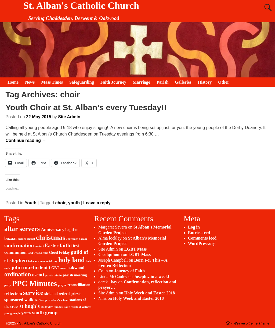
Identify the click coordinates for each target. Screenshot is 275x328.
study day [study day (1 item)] (47, 306)
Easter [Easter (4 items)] (52, 245)
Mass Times (52, 82)
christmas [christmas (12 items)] (50, 237)
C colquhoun (110, 254)
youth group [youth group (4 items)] (45, 312)
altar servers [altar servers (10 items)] (22, 228)
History (205, 82)
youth (74, 203)
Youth (31, 203)
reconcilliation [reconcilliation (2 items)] (79, 285)
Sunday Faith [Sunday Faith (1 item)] (62, 306)
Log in (194, 227)
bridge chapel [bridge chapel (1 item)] (26, 238)
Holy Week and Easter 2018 (149, 293)
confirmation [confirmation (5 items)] (19, 245)
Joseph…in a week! (151, 276)
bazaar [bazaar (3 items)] (10, 238)
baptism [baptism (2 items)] (72, 229)
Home (13, 82)
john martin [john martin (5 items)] (25, 267)
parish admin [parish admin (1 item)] (53, 275)
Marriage (141, 82)
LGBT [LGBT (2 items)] (54, 268)
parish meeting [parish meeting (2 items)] (75, 275)
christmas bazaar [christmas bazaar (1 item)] (76, 238)
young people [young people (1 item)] (12, 313)
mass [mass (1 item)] (63, 268)
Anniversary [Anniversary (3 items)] (52, 229)
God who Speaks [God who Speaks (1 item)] (38, 252)
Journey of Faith (129, 271)
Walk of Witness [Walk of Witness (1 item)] (81, 306)
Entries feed (199, 232)
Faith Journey (113, 82)
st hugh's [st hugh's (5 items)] (30, 306)
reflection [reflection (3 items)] (13, 293)
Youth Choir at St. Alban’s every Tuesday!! (86, 107)
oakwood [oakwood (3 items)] (75, 267)
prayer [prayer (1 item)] (62, 285)
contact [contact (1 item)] (39, 246)
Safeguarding (81, 82)
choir (60, 203)
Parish (162, 82)
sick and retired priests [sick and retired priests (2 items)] (62, 293)
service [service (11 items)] (33, 293)
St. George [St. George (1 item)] (40, 300)
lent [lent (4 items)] (44, 267)
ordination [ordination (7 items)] (17, 274)
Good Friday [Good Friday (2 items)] (59, 252)
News (30, 82)
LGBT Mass (135, 249)
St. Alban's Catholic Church (81, 5)
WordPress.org (201, 243)
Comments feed (202, 238)
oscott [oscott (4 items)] (38, 274)
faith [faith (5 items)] (65, 245)
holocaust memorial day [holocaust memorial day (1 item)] (42, 261)
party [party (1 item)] (7, 285)
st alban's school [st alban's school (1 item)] (58, 300)
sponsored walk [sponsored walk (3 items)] (18, 299)
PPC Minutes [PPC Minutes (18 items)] (34, 283)
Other (223, 82)
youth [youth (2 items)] (26, 313)
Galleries (183, 82)
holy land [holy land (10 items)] (71, 259)
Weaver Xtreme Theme (251, 323)
